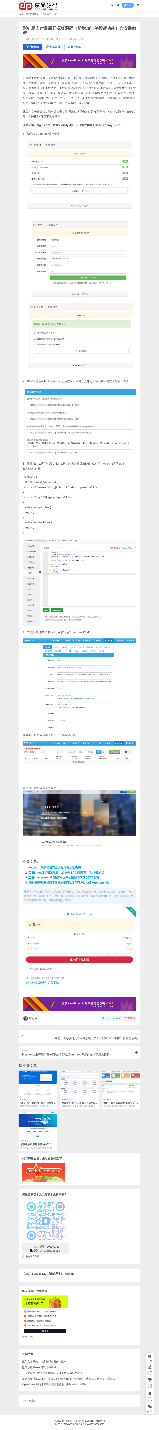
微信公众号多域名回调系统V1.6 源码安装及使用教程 (120, 1104)
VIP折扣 (79, 934)
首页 (21, 14)
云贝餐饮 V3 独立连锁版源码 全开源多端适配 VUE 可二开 (55, 1373)
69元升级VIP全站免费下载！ (44, 982)
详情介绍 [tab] (32, 47)
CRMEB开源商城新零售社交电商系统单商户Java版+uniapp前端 (68, 882)
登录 (128, 5)
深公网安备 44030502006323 (90, 1424)
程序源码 (31, 14)
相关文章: (29, 1400)
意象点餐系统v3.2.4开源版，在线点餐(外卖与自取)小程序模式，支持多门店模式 (68, 1378)
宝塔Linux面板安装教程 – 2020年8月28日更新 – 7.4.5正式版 (66, 872)
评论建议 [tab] (75, 47)
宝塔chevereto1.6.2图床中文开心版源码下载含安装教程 (63, 878)
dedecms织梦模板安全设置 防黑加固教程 (54, 867)
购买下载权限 (79, 959)
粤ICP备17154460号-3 (65, 1424)
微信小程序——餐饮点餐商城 (39, 1367)
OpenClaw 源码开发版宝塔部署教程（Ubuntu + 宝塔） (54, 1384)
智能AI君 (31, 1018)
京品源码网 (79, 1420)
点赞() (130, 1018)
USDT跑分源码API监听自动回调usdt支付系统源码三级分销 (37, 1104)
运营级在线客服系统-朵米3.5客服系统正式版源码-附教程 (37, 1146)
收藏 (117, 1018)
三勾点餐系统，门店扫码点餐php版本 (44, 1361)
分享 (105, 1018)
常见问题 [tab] (54, 47)
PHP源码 (44, 14)
